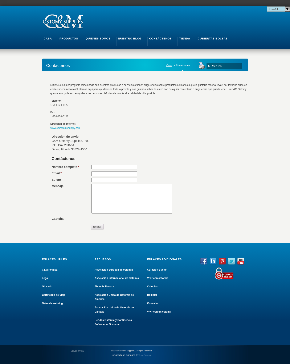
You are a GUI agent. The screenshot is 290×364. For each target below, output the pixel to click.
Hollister (152, 294)
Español (273, 9)
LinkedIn (213, 261)
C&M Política (49, 269)
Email (57, 173)
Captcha (58, 218)
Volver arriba (77, 351)
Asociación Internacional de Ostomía (117, 278)
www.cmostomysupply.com (65, 128)
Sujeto (56, 179)
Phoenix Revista (104, 286)
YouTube (240, 261)
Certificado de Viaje (53, 294)
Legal (45, 278)
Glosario (47, 286)
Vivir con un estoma (159, 311)
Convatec (153, 303)
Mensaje (58, 186)
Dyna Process (145, 355)
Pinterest (222, 261)
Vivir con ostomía (157, 278)
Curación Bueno (157, 269)
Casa (169, 65)
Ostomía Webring (52, 303)
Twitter (231, 261)
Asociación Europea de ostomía (114, 269)
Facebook (203, 261)
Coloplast (153, 286)
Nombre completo (65, 167)
